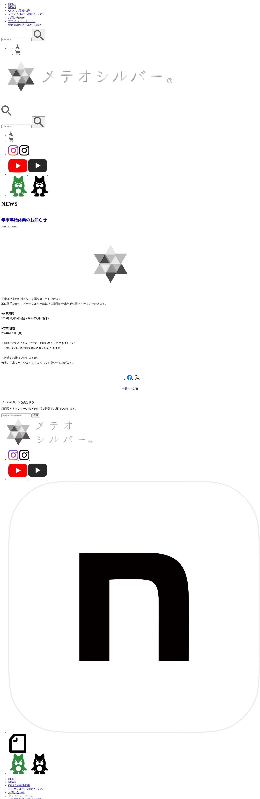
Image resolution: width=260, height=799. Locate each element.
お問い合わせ (16, 17)
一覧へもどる (130, 388)
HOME (12, 4)
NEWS (12, 7)
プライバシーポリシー (21, 21)
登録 (36, 415)
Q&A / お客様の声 (19, 10)
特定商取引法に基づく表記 (24, 24)
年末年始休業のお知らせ (24, 220)
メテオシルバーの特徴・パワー (27, 14)
